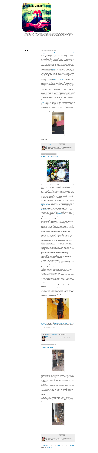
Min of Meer (59, 213)
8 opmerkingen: (54, 144)
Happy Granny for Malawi (58, 79)
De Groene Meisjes (45, 204)
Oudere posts (71, 445)
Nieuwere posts (44, 445)
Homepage (58, 445)
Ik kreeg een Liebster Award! (50, 156)
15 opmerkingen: (55, 334)
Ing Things (54, 210)
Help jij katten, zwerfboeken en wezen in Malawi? (57, 53)
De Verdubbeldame (58, 323)
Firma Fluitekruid (65, 323)
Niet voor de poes (47, 347)
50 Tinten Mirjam (32, 5)
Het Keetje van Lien (45, 209)
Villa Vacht (54, 69)
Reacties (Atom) (49, 447)
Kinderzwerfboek (47, 90)
